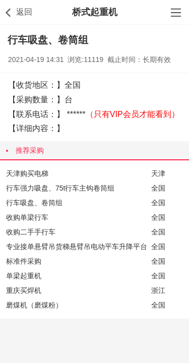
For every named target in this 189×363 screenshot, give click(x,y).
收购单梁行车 (27, 217)
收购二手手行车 (30, 232)
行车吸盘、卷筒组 (34, 203)
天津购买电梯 (27, 173)
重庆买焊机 (23, 290)
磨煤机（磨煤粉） (34, 305)
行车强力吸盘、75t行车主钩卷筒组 (60, 188)
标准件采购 (23, 261)
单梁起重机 (23, 276)
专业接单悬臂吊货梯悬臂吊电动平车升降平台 (76, 247)
